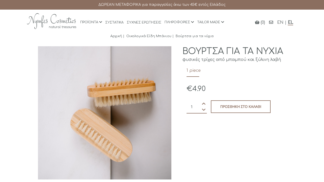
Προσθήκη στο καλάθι (240, 106)
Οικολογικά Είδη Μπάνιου (148, 36)
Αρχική (116, 36)
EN (280, 22)
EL (290, 22)
